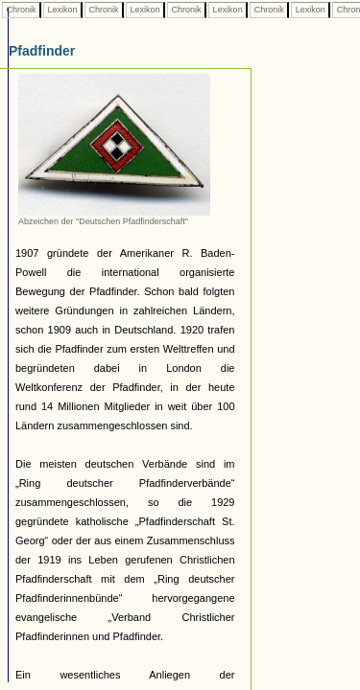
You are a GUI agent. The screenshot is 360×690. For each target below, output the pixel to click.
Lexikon (62, 9)
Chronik (21, 9)
